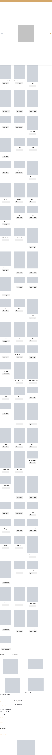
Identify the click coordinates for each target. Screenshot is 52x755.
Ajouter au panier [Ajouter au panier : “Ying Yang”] (33, 631)
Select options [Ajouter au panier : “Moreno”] (5, 446)
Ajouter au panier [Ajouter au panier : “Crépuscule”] (19, 172)
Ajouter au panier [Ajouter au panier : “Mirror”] (19, 398)
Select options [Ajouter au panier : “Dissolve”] (32, 201)
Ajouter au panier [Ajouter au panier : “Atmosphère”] (33, 111)
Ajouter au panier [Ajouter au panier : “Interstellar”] (33, 287)
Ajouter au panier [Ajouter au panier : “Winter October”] (6, 629)
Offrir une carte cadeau (18, 700)
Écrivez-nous (2, 737)
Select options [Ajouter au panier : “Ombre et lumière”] (5, 472)
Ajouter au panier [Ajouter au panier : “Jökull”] (6, 341)
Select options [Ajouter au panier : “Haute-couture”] (32, 247)
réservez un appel (9, 737)
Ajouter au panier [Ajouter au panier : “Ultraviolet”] (19, 547)
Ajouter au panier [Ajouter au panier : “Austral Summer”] (19, 127)
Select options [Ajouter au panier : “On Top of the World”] (32, 462)
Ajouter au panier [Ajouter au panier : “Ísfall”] (19, 310)
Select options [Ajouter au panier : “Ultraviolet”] (5, 547)
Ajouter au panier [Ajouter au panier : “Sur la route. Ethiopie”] (33, 530)
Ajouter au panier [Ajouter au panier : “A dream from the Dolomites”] (19, 83)
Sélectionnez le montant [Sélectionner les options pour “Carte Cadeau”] (6, 649)
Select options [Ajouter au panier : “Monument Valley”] (19, 424)
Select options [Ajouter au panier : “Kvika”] (19, 340)
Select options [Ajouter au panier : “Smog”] (5, 513)
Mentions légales (3, 714)
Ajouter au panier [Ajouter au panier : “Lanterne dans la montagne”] (33, 382)
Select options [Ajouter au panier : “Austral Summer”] (5, 127)
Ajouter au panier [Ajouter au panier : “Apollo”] (6, 111)
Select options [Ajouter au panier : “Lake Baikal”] (32, 357)
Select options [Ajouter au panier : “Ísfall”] (5, 310)
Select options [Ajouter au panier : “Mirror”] (5, 398)
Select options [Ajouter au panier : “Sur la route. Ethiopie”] (19, 530)
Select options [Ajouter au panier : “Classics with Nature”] (5, 156)
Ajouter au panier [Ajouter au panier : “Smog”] (19, 513)
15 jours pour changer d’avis (5, 694)
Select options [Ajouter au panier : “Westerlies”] (19, 573)
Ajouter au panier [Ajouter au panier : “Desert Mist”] (19, 201)
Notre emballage (3, 728)
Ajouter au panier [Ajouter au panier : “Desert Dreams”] (6, 201)
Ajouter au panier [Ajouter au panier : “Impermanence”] (6, 295)
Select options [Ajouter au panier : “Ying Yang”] (19, 631)
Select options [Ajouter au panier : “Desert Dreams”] (32, 179)
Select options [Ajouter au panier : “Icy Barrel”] (19, 272)
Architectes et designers (18, 704)
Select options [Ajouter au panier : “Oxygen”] (19, 497)
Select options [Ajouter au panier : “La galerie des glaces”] (5, 357)
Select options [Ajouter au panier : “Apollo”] (32, 86)
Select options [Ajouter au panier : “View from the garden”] (32, 557)
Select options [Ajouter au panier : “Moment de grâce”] (32, 397)
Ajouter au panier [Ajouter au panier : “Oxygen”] (33, 497)
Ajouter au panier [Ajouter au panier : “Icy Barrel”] (33, 272)
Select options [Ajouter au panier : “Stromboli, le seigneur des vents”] (32, 514)
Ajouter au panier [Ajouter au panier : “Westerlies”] (33, 573)
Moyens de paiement (4, 730)
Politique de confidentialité (4, 711)
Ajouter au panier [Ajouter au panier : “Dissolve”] (6, 224)
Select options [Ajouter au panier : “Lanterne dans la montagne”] (19, 382)
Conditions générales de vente (5, 709)
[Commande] (5, 654)
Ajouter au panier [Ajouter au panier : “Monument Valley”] (33, 424)
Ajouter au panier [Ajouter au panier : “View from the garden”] (6, 582)
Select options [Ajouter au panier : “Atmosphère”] (19, 111)
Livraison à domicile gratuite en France (28, 670)
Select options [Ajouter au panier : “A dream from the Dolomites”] (5, 83)
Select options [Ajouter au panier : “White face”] (5, 605)
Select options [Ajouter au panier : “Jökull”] (32, 318)
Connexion (2, 704)
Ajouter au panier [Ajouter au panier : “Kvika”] (33, 340)
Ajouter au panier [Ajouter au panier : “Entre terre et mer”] (19, 240)
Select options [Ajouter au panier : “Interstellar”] (19, 287)
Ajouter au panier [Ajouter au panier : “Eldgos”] (33, 217)
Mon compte (2, 701)
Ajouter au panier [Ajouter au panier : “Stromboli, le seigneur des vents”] (6, 531)
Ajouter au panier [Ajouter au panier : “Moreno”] (19, 446)
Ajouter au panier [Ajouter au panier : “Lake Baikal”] (6, 373)
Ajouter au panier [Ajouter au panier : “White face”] (19, 605)
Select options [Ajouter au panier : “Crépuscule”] (5, 172)
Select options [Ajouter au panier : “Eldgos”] (19, 217)
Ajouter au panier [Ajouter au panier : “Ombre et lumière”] (19, 472)
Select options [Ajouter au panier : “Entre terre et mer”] (5, 240)
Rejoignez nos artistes (4, 721)
